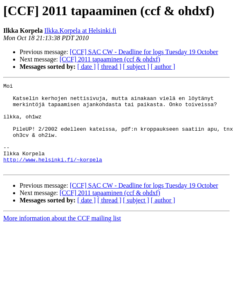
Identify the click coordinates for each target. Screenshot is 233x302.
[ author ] (163, 66)
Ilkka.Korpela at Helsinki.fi (80, 30)
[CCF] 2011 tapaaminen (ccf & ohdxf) (110, 59)
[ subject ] (136, 66)
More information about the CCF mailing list (62, 235)
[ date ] (86, 66)
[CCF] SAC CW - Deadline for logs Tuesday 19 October (144, 51)
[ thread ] (109, 66)
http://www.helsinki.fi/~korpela (52, 175)
